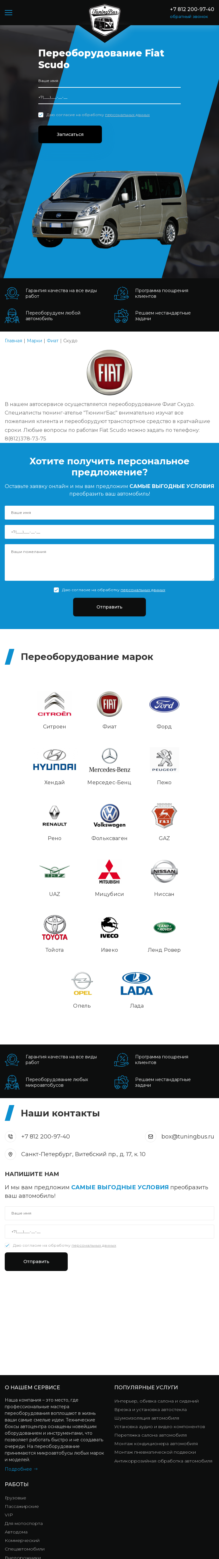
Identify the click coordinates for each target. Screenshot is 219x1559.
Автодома (16, 1428)
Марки (34, 341)
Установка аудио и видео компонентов (159, 1322)
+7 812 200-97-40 (192, 9)
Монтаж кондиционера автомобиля (156, 1339)
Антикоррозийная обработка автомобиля (163, 1356)
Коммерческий (22, 1436)
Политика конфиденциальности (155, 1538)
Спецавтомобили (25, 1445)
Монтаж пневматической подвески (155, 1348)
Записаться (72, 134)
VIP (9, 1411)
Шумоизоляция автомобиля (146, 1314)
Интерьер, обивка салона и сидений (156, 1297)
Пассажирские (22, 1402)
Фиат (53, 341)
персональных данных (127, 114)
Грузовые (15, 1394)
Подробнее (18, 1365)
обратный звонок (189, 16)
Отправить (109, 607)
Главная (13, 341)
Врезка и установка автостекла (150, 1305)
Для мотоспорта (24, 1419)
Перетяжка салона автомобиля (150, 1331)
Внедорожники (23, 1453)
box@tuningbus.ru (187, 1031)
